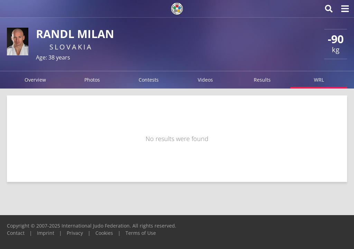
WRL (319, 79)
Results (262, 79)
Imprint (45, 233)
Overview (35, 79)
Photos (92, 79)
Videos (205, 79)
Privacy (75, 233)
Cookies (104, 233)
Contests (149, 79)
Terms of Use (140, 233)
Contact (16, 233)
